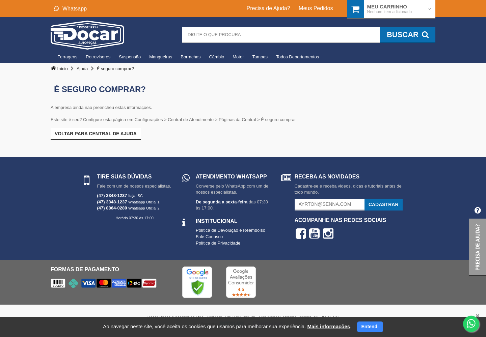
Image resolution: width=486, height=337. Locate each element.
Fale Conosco (209, 236)
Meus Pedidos (316, 8)
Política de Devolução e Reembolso (230, 230)
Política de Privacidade (218, 243)
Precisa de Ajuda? (268, 8)
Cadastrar (384, 204)
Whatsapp (70, 8)
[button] (477, 239)
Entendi (370, 326)
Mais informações (328, 326)
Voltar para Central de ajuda (96, 133)
